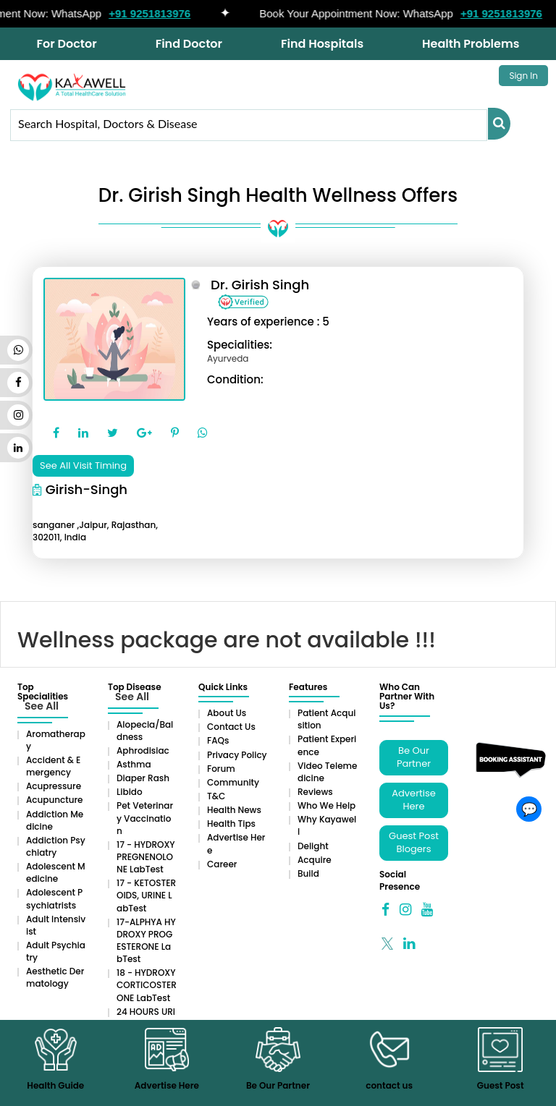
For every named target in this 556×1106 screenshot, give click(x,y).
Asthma (134, 764)
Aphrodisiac (143, 750)
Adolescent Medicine (55, 872)
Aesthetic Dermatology (55, 977)
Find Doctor (189, 43)
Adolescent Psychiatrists (54, 898)
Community (233, 782)
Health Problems (470, 43)
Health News (234, 810)
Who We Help (326, 805)
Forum (221, 768)
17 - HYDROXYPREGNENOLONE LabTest (146, 856)
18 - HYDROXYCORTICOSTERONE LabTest (147, 984)
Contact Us (231, 726)
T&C (216, 796)
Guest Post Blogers (414, 842)
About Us (226, 713)
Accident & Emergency (53, 766)
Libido (130, 792)
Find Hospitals (322, 43)
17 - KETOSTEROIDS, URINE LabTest (146, 895)
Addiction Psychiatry (55, 846)
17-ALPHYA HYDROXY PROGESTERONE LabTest (146, 940)
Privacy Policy (237, 755)
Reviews (315, 792)
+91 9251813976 (155, 13)
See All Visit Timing (83, 465)
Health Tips (231, 823)
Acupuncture (54, 800)
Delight (313, 846)
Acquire (315, 860)
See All (42, 706)
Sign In (523, 75)
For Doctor (67, 43)
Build (308, 873)
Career (222, 864)
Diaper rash (143, 778)
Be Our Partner (414, 757)
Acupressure (53, 786)
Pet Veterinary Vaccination (145, 817)
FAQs (218, 740)
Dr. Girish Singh (260, 285)
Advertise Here (414, 800)
